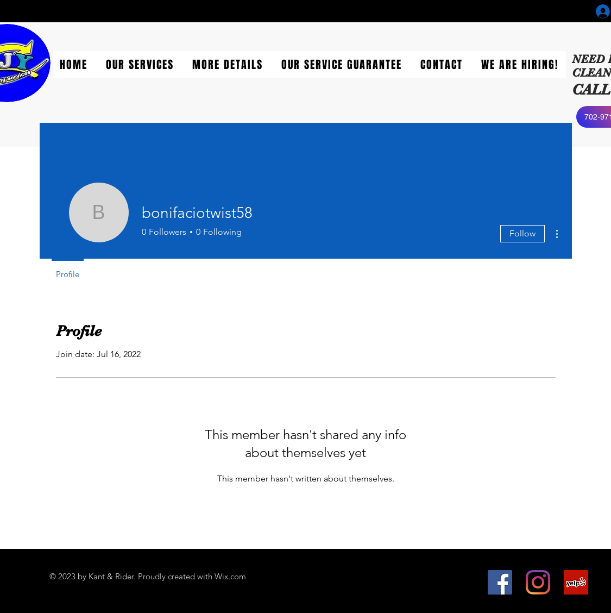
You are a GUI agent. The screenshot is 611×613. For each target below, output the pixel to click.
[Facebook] (500, 582)
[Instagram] (538, 582)
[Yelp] (576, 582)
